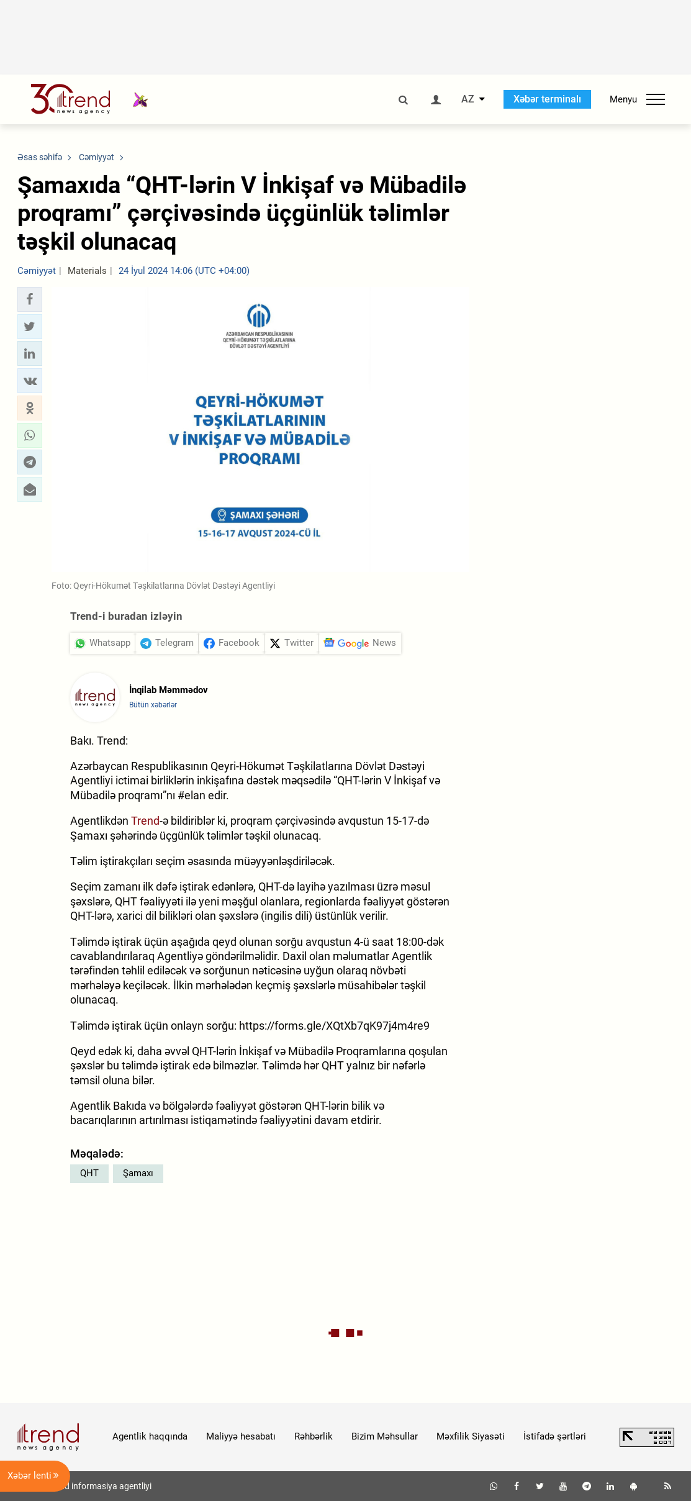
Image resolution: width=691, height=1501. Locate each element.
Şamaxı (138, 1173)
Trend (145, 820)
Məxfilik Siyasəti (470, 1436)
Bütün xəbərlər (153, 705)
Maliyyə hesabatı (241, 1436)
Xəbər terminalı (547, 99)
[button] (29, 299)
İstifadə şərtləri (554, 1436)
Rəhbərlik (313, 1436)
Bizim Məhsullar (384, 1436)
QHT (89, 1173)
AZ (467, 99)
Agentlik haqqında (149, 1436)
